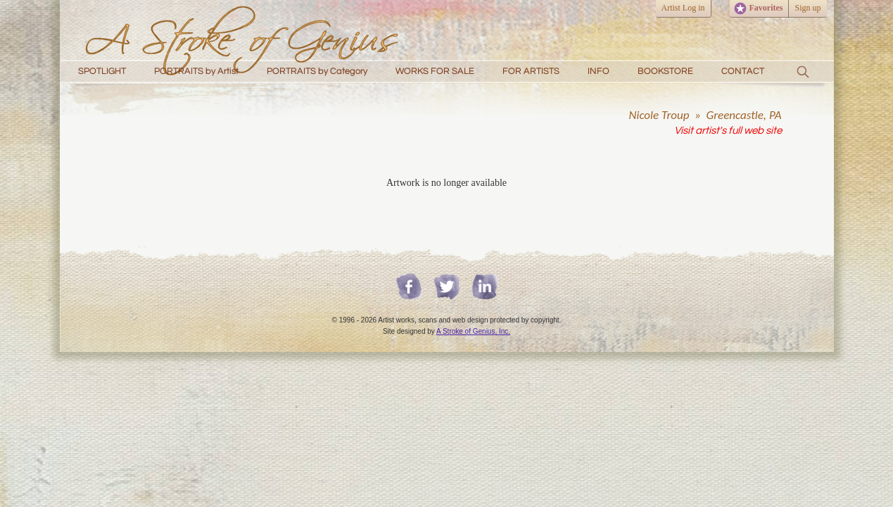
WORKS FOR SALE (434, 71)
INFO (598, 71)
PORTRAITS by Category (317, 71)
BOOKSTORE (665, 71)
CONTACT (742, 71)
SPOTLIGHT (102, 71)
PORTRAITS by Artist (196, 71)
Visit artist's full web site (728, 130)
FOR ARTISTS (530, 71)
